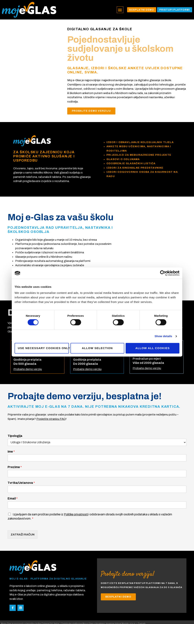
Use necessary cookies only (43, 348)
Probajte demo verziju (27, 359)
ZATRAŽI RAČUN (22, 524)
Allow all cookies (152, 348)
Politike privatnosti (76, 504)
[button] (118, 9)
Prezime (15, 457)
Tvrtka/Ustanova (21, 473)
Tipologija (15, 426)
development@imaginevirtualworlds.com (22, 618)
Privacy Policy (61, 618)
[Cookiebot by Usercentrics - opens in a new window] (162, 273)
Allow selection (97, 348)
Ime (11, 441)
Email (13, 488)
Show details (163, 336)
